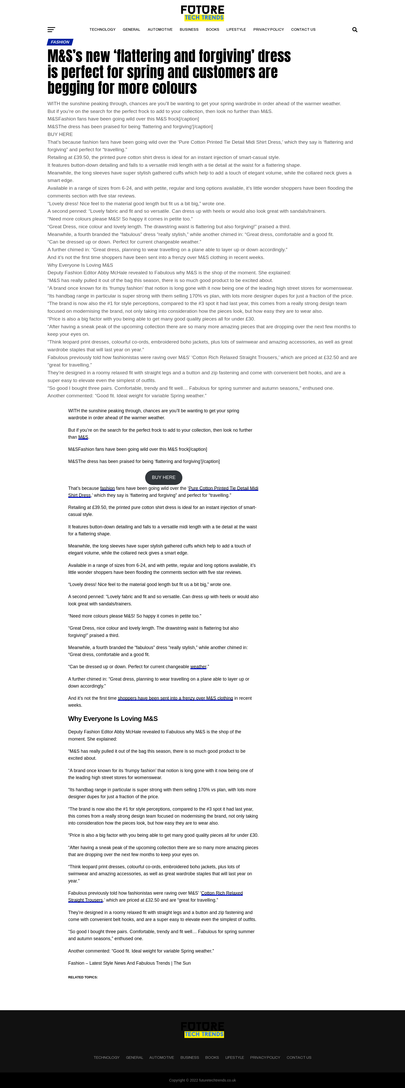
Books (212, 30)
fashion (107, 488)
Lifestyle (236, 30)
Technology (102, 30)
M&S (83, 437)
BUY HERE (164, 477)
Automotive (160, 30)
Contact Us (303, 30)
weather (198, 666)
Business (189, 30)
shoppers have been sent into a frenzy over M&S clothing (175, 698)
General (131, 30)
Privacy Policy (268, 30)
